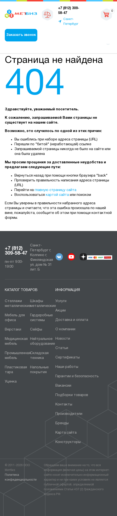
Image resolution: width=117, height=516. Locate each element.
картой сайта (57, 195)
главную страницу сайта (55, 190)
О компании (65, 329)
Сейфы (36, 329)
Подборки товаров (71, 395)
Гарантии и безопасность (77, 376)
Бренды (62, 423)
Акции (60, 310)
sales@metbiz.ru (90, 14)
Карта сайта (66, 432)
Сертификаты (67, 357)
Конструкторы (68, 442)
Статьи (61, 348)
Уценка (11, 381)
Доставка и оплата (71, 320)
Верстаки (13, 329)
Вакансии (63, 385)
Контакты (63, 404)
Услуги (60, 301)
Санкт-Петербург (70, 22)
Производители (68, 414)
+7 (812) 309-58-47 (16, 251)
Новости (62, 338)
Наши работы (66, 367)
